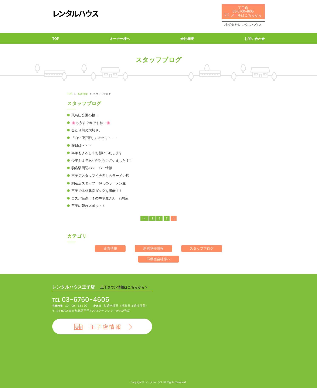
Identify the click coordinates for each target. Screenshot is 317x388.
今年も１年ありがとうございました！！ (102, 160)
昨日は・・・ (81, 145)
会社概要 (187, 39)
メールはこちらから (243, 15)
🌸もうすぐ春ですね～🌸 (90, 123)
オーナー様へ (120, 39)
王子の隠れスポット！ (88, 206)
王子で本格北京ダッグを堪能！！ (96, 191)
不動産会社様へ (158, 259)
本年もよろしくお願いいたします (96, 153)
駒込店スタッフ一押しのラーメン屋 (98, 183)
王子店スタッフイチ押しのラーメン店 (100, 175)
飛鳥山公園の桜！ (85, 115)
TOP (55, 39)
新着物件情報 (153, 248)
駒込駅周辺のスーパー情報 (91, 168)
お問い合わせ (254, 39)
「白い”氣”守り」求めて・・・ (94, 138)
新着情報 (83, 94)
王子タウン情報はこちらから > (123, 287)
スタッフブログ (202, 248)
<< (144, 218)
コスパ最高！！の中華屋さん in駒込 (99, 198)
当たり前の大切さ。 (86, 130)
